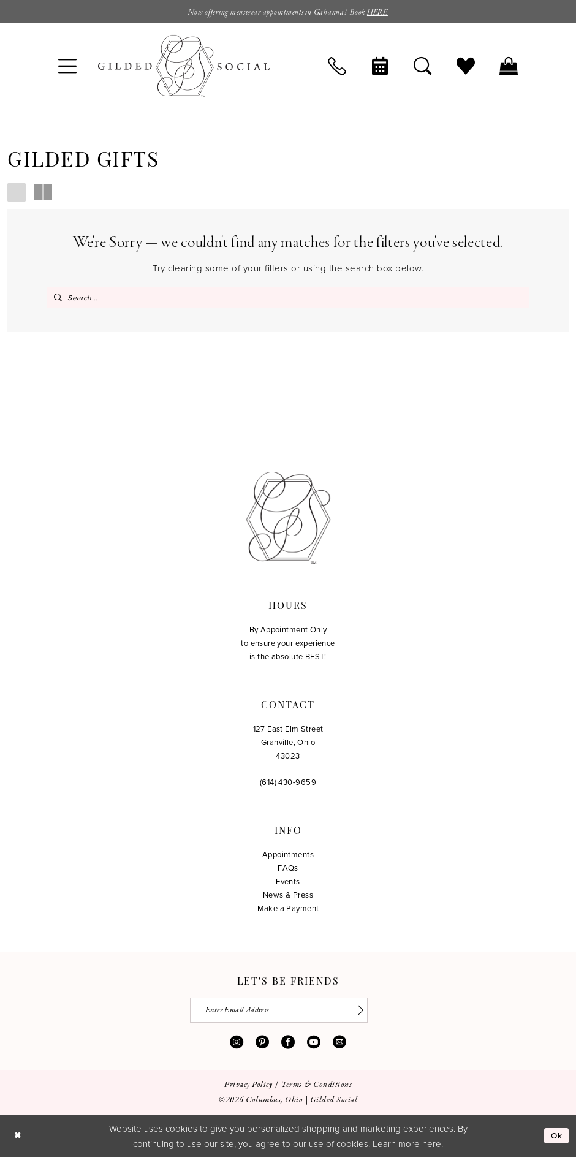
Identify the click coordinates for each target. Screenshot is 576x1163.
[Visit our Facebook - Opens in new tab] (288, 1047)
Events (288, 884)
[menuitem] (67, 67)
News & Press (288, 897)
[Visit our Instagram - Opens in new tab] (236, 1047)
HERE (386, 13)
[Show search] (422, 67)
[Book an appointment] (379, 67)
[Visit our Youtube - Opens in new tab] (313, 1047)
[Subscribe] (364, 1014)
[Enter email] (288, 1014)
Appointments (288, 857)
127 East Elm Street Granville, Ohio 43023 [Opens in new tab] (288, 745)
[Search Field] (288, 298)
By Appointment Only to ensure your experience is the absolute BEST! (288, 646)
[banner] (184, 67)
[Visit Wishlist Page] (465, 67)
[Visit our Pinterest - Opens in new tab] (262, 1047)
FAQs (288, 870)
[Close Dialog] (18, 1141)
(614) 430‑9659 (288, 784)
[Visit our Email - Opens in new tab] (339, 1047)
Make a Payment (288, 911)
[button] (67, 67)
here (431, 1149)
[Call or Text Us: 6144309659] (337, 67)
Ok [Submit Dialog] (556, 1141)
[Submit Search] (58, 298)
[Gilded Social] (288, 521)
